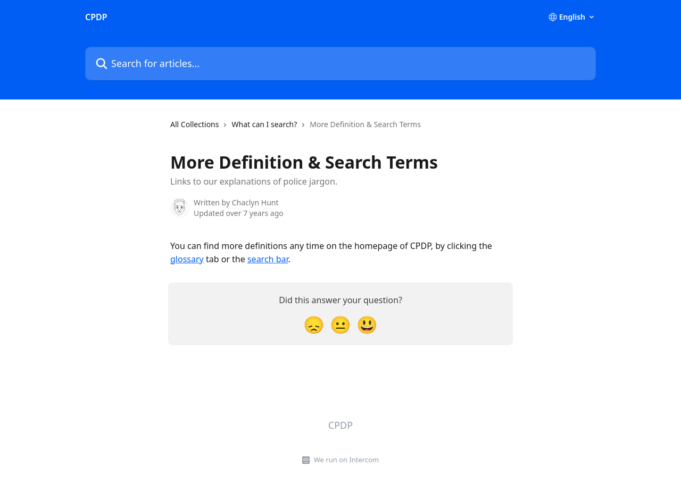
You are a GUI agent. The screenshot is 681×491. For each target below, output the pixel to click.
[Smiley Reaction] (367, 324)
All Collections (194, 124)
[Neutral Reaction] (340, 324)
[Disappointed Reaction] (314, 324)
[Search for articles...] (340, 63)
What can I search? (264, 124)
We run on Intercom (346, 459)
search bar (267, 259)
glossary (187, 259)
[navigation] (295, 129)
